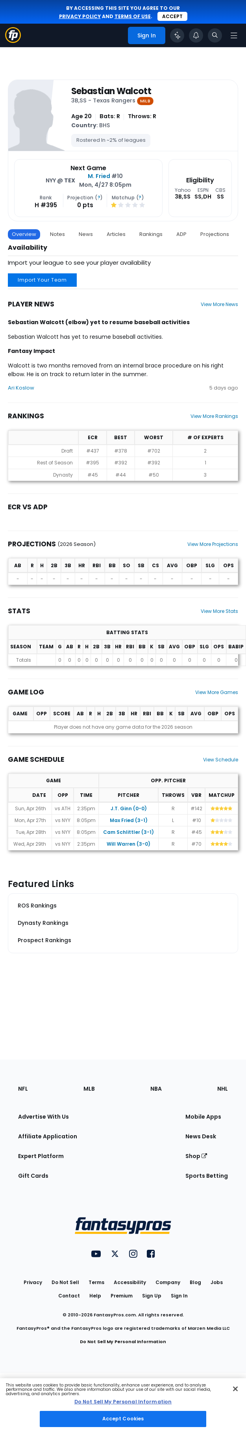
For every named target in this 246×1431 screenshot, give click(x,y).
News (86, 234)
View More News (219, 304)
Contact (69, 1295)
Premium (122, 1295)
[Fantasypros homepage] (13, 41)
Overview (24, 234)
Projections (214, 234)
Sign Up (151, 1295)
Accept (172, 16)
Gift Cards (33, 1176)
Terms (96, 1282)
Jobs (217, 1282)
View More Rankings (214, 416)
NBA (156, 1089)
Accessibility (130, 1282)
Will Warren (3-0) (128, 844)
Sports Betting (206, 1176)
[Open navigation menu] (234, 35)
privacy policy (80, 16)
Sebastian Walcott (111, 91)
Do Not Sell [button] (65, 1282)
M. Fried (99, 176)
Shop (196, 1156)
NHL (222, 1089)
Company (167, 1282)
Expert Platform (41, 1156)
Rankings (151, 234)
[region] (123, 1404)
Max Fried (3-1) (129, 820)
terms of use (133, 16)
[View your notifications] (196, 35)
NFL (23, 1089)
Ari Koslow (21, 388)
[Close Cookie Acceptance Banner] (235, 1389)
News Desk (200, 1136)
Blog (195, 1282)
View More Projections (212, 544)
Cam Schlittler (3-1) (128, 832)
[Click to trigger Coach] (177, 35)
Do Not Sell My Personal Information (123, 1341)
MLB (89, 1089)
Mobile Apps (203, 1117)
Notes (57, 234)
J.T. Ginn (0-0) (129, 808)
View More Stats (219, 611)
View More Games (216, 692)
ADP (181, 234)
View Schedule (220, 759)
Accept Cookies (123, 1418)
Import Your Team (42, 280)
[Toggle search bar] (215, 35)
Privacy (33, 1282)
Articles (116, 234)
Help (95, 1295)
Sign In (179, 1295)
